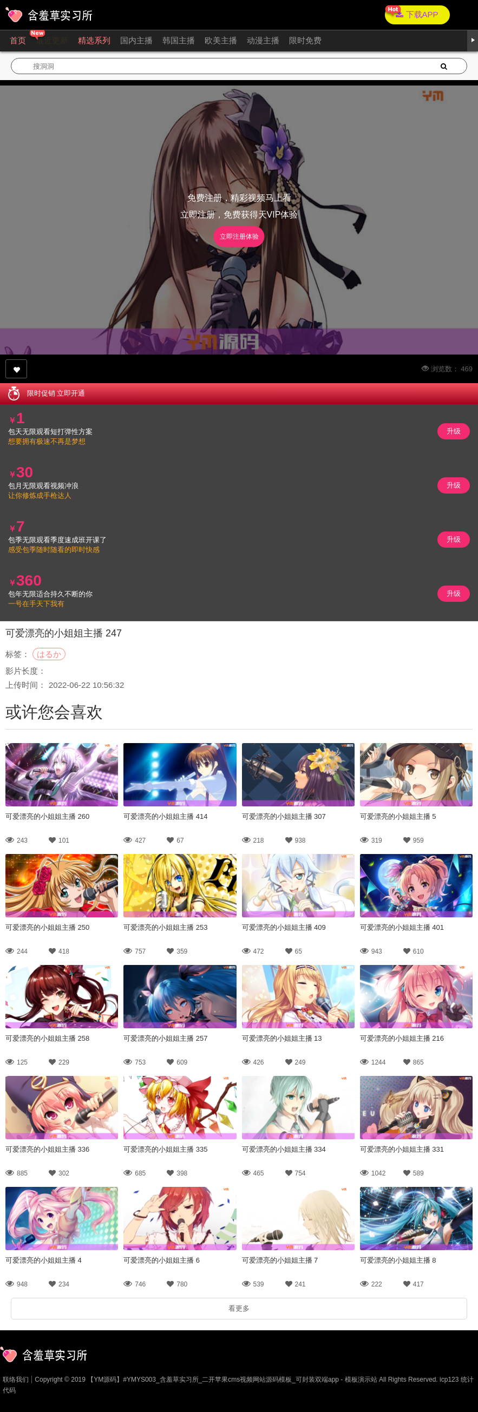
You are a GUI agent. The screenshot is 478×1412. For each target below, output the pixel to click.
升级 (454, 431)
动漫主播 (263, 40)
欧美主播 (221, 40)
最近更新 (52, 40)
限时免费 (305, 40)
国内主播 (136, 40)
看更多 (239, 1308)
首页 (18, 40)
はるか (49, 654)
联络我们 (16, 1379)
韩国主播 (178, 40)
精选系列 (94, 40)
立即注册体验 (239, 236)
